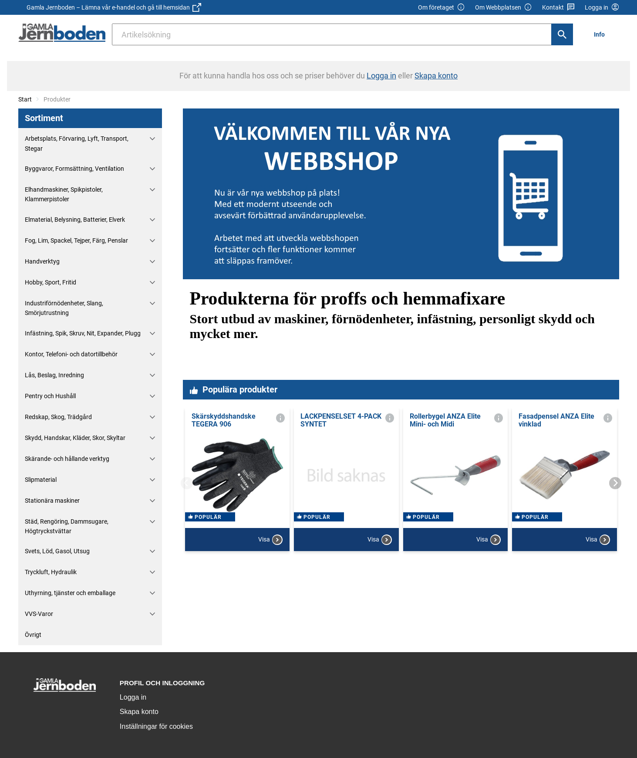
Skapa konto (139, 711)
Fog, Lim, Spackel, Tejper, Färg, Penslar (76, 240)
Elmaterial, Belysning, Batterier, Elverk (75, 219)
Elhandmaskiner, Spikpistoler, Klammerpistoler (64, 194)
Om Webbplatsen (503, 7)
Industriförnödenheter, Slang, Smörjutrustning (64, 308)
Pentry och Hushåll (50, 396)
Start (25, 99)
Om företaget (441, 7)
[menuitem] (601, 34)
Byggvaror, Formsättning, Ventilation (74, 168)
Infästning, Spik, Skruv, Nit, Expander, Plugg (83, 333)
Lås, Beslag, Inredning (54, 375)
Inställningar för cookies (156, 726)
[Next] (615, 483)
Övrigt (33, 634)
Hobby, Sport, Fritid (50, 282)
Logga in (133, 697)
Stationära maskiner (52, 500)
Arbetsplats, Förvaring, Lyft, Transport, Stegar (76, 143)
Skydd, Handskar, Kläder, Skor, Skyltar (75, 437)
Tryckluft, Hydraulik (51, 571)
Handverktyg (42, 261)
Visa (270, 546)
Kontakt (558, 7)
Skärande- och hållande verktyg (67, 458)
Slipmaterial (41, 479)
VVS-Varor (39, 613)
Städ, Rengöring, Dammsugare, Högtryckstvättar (66, 526)
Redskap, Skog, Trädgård (58, 416)
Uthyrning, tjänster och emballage (70, 592)
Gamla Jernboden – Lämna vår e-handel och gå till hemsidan (114, 7)
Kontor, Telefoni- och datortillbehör (71, 354)
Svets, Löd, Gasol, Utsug (57, 551)
